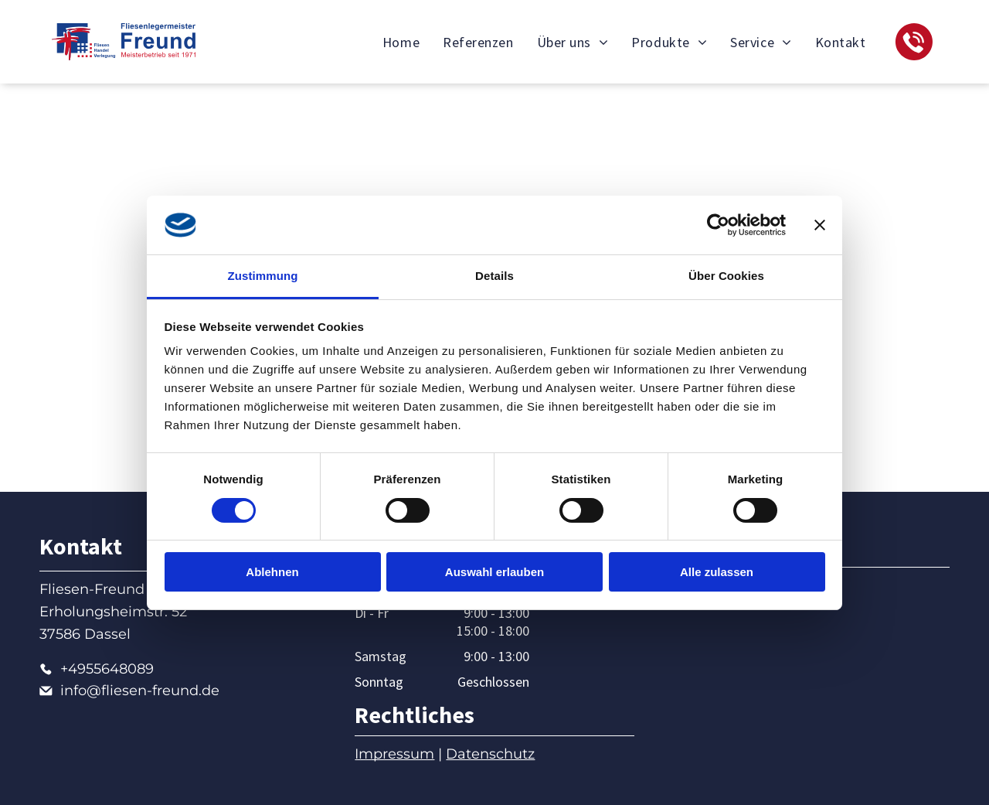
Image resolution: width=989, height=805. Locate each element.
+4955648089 (107, 668)
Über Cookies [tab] (726, 275)
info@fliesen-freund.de (139, 690)
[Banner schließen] (819, 225)
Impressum (394, 753)
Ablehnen (272, 571)
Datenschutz (490, 753)
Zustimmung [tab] (263, 275)
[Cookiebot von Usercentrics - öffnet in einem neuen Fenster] (718, 225)
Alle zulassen (716, 571)
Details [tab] (494, 275)
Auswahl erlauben (494, 571)
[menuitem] (401, 42)
